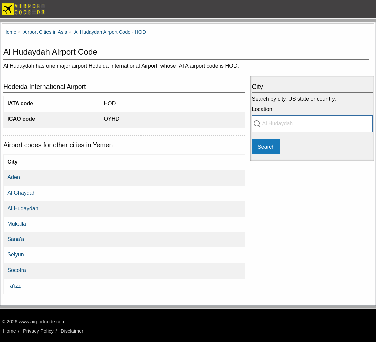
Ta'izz (14, 286)
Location (262, 109)
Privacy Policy (38, 331)
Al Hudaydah (22, 208)
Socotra (16, 270)
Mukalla (16, 224)
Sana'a (15, 239)
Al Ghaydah (21, 193)
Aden (13, 177)
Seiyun (15, 254)
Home (9, 331)
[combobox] (312, 123)
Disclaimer (72, 331)
